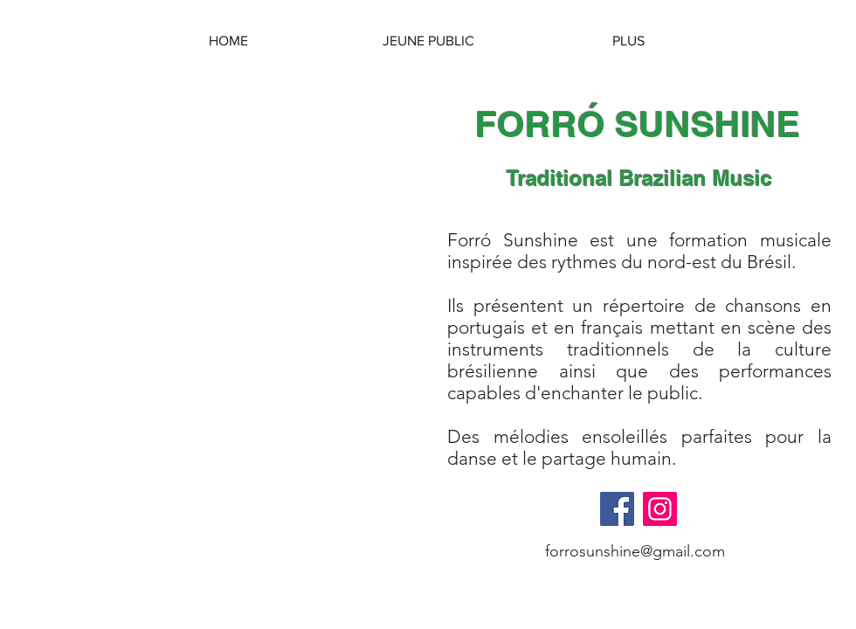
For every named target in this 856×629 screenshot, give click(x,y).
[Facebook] (617, 509)
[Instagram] (660, 509)
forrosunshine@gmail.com (635, 551)
